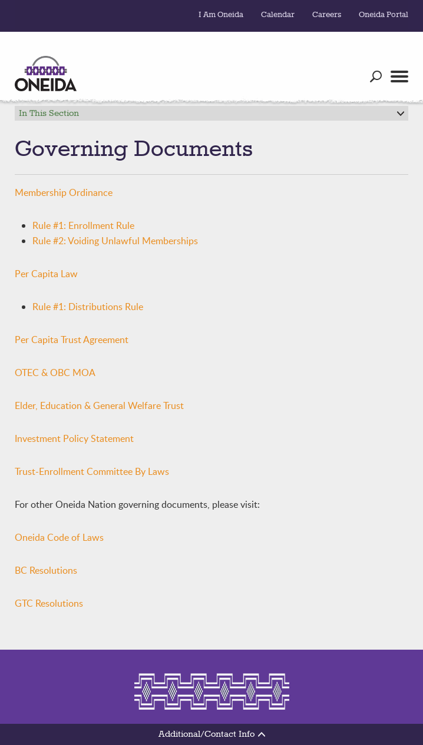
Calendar (278, 14)
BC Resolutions (46, 570)
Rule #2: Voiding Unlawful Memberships (115, 240)
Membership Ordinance (64, 192)
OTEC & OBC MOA (55, 372)
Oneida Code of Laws (59, 537)
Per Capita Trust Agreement (71, 339)
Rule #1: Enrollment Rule (83, 225)
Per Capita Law (46, 273)
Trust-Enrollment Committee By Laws (92, 471)
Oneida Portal (383, 14)
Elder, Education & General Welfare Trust (99, 405)
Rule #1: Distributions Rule (87, 306)
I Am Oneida (221, 14)
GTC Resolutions (49, 603)
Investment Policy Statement (74, 438)
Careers (326, 14)
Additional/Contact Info (211, 734)
